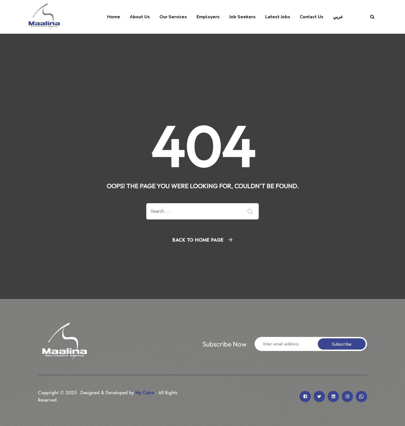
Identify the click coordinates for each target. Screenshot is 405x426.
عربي (338, 17)
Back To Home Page (198, 240)
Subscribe (342, 344)
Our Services (173, 17)
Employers (208, 17)
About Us (140, 17)
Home (113, 17)
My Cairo (144, 392)
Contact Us (311, 17)
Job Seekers (242, 17)
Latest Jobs (277, 17)
